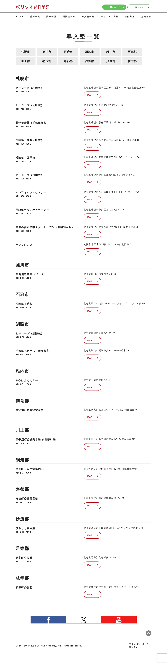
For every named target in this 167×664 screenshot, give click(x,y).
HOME (20, 16)
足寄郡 (111, 61)
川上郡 (25, 61)
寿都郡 (68, 61)
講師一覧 (35, 16)
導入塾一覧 (88, 16)
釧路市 (89, 51)
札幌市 (25, 51)
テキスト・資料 (110, 16)
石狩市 (68, 51)
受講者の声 (69, 16)
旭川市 (46, 51)
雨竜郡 (132, 51)
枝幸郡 (132, 61)
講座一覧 (51, 16)
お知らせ (146, 16)
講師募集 (130, 16)
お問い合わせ (115, 7)
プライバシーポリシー (140, 644)
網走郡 (46, 61)
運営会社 (133, 647)
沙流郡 (89, 61)
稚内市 (111, 51)
